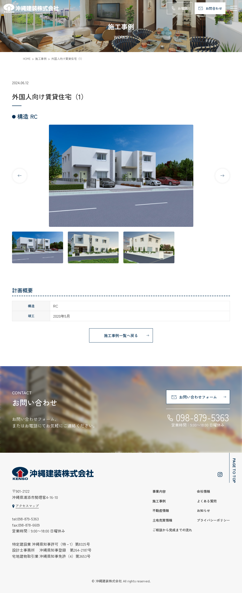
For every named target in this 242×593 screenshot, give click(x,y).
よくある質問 (207, 501)
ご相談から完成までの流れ (172, 529)
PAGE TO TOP (234, 470)
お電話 (183, 8)
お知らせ (203, 510)
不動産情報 (160, 510)
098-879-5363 (202, 417)
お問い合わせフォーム (198, 397)
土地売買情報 (162, 520)
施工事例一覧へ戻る (121, 335)
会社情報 (203, 491)
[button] (222, 176)
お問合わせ (214, 8)
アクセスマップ (27, 505)
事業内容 (159, 491)
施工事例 (159, 501)
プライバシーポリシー (213, 520)
